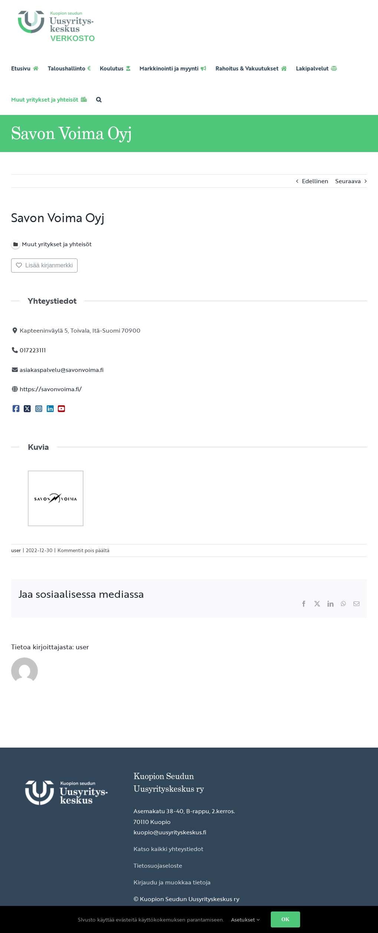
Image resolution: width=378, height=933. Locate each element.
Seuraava (348, 181)
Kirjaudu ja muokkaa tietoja (172, 882)
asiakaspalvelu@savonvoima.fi (61, 369)
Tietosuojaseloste (158, 865)
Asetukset (245, 919)
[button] (98, 99)
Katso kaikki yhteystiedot (168, 848)
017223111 (33, 350)
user (16, 550)
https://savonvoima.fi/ (51, 389)
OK (286, 919)
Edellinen (315, 181)
